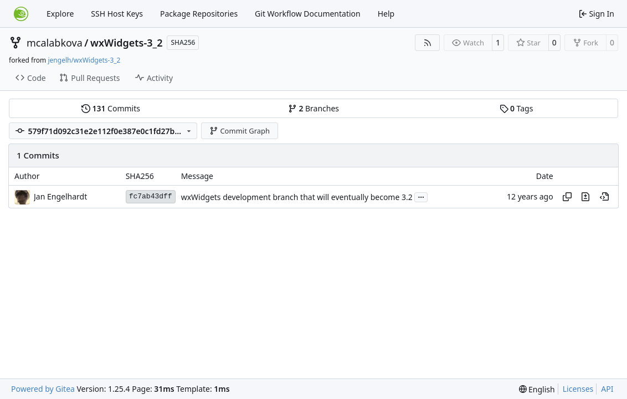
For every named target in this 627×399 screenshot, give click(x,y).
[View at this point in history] (604, 196)
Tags (516, 108)
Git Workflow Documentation (308, 13)
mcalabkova (55, 42)
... (421, 196)
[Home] (21, 14)
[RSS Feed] (427, 42)
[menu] (537, 389)
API (607, 388)
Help (386, 13)
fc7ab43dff (150, 196)
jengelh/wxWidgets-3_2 (84, 60)
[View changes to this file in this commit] (585, 196)
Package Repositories (199, 13)
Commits (110, 108)
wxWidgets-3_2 (126, 42)
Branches (313, 108)
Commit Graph (239, 131)
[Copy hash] (567, 196)
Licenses (578, 388)
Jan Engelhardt (60, 196)
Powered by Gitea (43, 388)
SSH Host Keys (117, 13)
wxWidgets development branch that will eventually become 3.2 (297, 197)
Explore (60, 13)
